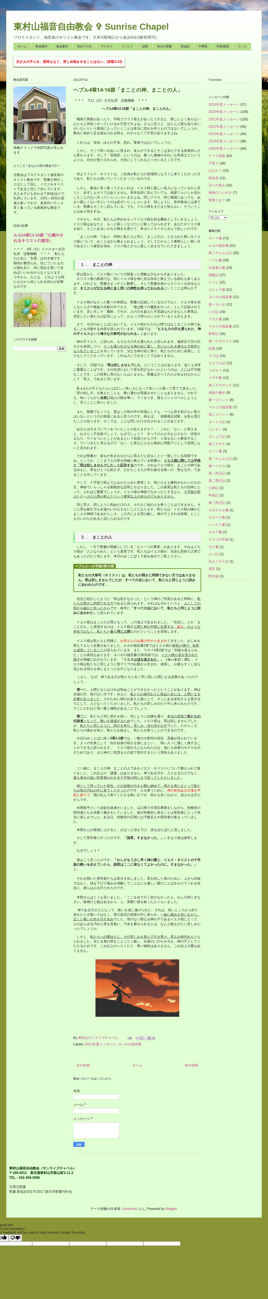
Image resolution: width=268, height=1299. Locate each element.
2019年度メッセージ (224, 104)
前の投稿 (191, 1065)
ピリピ (214, 282)
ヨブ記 (214, 356)
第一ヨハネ (217, 304)
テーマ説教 (217, 156)
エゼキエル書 (219, 510)
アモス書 (215, 319)
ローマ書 (215, 238)
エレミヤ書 (217, 289)
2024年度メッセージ (224, 141)
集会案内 (62, 46)
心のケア (215, 170)
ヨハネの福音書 (129, 1044)
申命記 (214, 495)
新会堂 (214, 178)
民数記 (214, 275)
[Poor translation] (15, 1237)
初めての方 (84, 46)
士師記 (214, 488)
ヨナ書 (214, 547)
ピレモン (215, 429)
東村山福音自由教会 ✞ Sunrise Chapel (91, 27)
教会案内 (41, 46)
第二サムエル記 (220, 253)
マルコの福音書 (220, 407)
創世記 (214, 333)
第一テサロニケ (220, 341)
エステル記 (217, 363)
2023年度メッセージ (224, 134)
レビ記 (214, 312)
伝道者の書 (217, 267)
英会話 (185, 46)
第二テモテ (217, 444)
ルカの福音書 (219, 245)
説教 (145, 46)
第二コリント (219, 414)
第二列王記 (217, 503)
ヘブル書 (215, 260)
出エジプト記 (219, 561)
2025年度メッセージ (224, 148)
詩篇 (212, 348)
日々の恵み (217, 185)
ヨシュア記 (217, 436)
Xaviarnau (129, 1208)
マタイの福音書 (220, 326)
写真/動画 (222, 46)
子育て (214, 163)
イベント (127, 46)
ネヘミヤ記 (217, 422)
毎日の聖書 (164, 46)
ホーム (22, 46)
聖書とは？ (217, 200)
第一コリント (219, 400)
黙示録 (214, 576)
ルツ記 (214, 554)
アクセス (106, 46)
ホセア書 (215, 532)
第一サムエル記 (220, 458)
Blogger (171, 1208)
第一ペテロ (217, 466)
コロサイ (215, 370)
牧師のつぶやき (220, 192)
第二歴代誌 (217, 480)
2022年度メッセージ (224, 126)
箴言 (212, 568)
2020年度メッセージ (224, 112)
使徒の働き (217, 392)
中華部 (202, 46)
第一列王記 (217, 473)
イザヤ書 (215, 377)
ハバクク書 (217, 524)
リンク (242, 46)
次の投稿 (83, 1065)
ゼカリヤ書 (217, 517)
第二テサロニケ (220, 385)
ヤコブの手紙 (219, 539)
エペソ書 (215, 451)
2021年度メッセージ (100, 1044)
